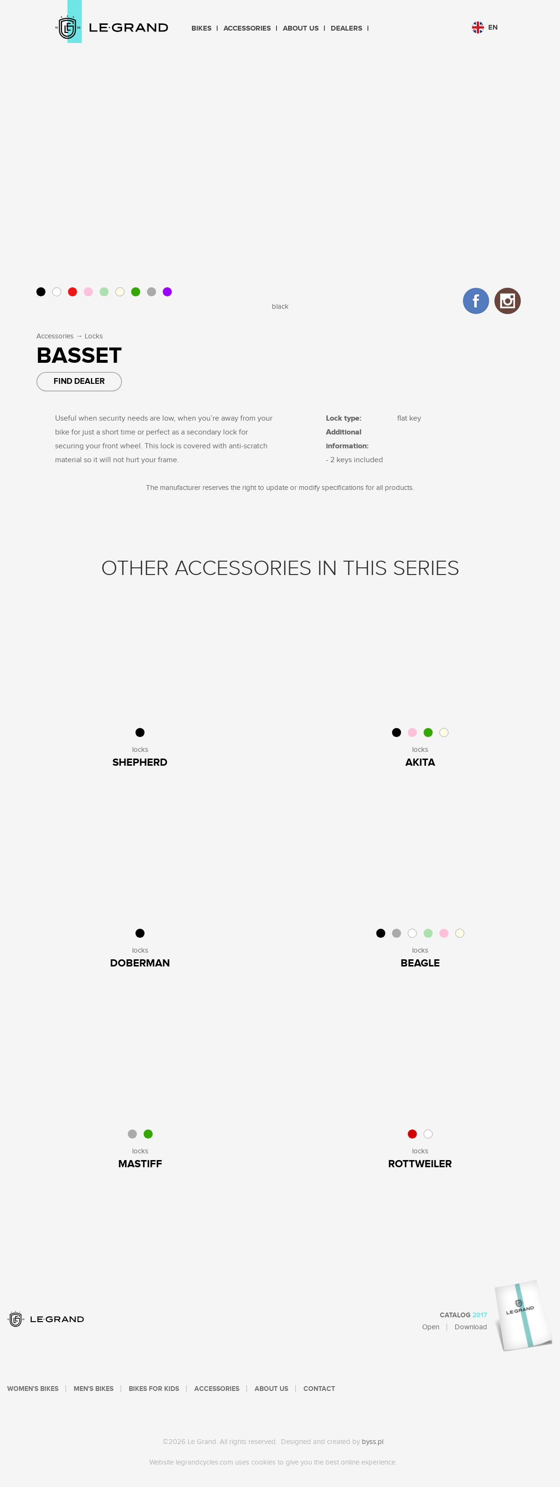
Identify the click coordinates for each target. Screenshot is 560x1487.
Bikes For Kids (154, 1389)
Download (471, 1327)
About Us (301, 28)
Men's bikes (93, 1389)
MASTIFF (140, 1164)
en (485, 27)
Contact (319, 1389)
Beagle (420, 963)
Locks (94, 336)
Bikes (201, 28)
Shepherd (140, 762)
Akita (420, 762)
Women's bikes (32, 1389)
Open (430, 1327)
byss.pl (372, 1442)
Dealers (346, 28)
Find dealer (79, 381)
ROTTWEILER (420, 1164)
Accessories (247, 28)
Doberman (140, 963)
